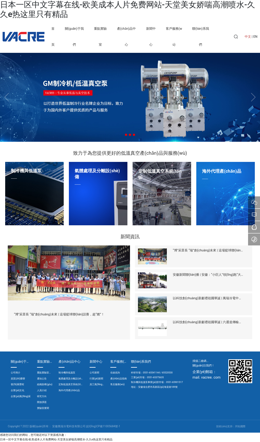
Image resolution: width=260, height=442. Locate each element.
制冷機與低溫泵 (26, 170)
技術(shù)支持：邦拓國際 (230, 426)
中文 (248, 36)
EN (255, 36)
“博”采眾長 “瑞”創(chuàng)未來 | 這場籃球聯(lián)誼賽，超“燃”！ (59, 314)
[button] (126, 135)
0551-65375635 (155, 377)
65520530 (167, 372)
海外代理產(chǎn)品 (221, 171)
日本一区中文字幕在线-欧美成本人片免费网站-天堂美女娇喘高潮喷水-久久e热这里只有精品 (56, 439)
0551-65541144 (151, 372)
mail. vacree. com (207, 377)
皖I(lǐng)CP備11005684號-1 (103, 426)
